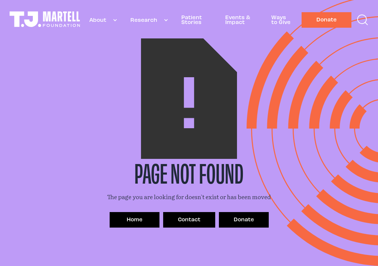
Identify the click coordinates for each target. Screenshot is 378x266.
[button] (100, 20)
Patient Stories (191, 19)
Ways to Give (281, 19)
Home (134, 219)
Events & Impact (237, 19)
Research (143, 19)
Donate (326, 19)
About (97, 19)
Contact (189, 219)
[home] (45, 20)
